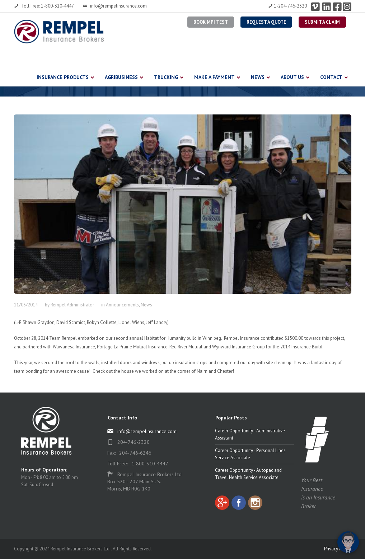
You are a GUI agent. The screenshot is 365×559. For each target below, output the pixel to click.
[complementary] (313, 519)
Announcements (122, 305)
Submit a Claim (322, 22)
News (146, 305)
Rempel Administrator (72, 305)
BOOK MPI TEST (210, 22)
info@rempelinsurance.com (115, 6)
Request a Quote (266, 22)
